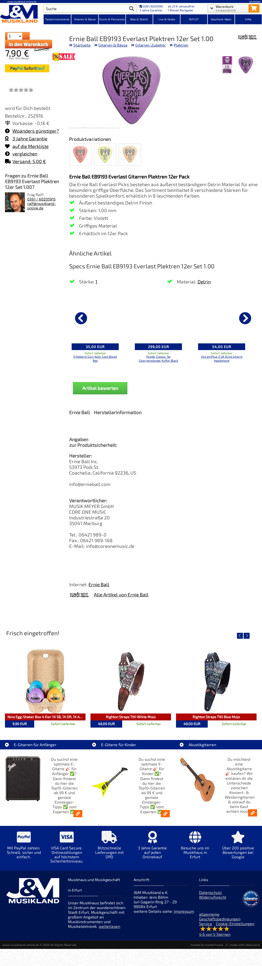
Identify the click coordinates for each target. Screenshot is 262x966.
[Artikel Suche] (85, 8)
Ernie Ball (98, 584)
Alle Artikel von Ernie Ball (121, 594)
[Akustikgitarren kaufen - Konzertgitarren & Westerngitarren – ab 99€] (252, 812)
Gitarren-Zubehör (150, 45)
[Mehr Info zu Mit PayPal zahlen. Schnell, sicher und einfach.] (24, 848)
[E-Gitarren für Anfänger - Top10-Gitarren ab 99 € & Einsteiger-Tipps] (77, 813)
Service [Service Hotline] (205, 923)
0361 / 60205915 (41, 199)
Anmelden (255, 1)
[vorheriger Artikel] (81, 318)
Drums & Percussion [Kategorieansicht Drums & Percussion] (112, 19)
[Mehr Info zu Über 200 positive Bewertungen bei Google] (238, 848)
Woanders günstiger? (32, 131)
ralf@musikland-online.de (41, 205)
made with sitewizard (245, 944)
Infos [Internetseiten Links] (248, 19)
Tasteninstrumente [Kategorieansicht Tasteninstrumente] (57, 19)
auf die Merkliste (27, 146)
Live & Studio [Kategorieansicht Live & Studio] (166, 19)
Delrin (204, 281)
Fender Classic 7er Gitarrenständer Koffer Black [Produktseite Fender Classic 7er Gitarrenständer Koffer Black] (158, 358)
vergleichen (21, 153)
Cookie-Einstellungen (235, 923)
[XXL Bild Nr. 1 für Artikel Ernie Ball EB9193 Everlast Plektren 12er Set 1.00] (246, 65)
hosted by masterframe (207, 944)
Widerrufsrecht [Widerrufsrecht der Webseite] (212, 897)
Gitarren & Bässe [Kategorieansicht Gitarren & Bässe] (85, 19)
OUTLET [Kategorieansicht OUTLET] (194, 19)
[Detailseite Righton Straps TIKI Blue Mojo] (216, 681)
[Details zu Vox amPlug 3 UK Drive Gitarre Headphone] (221, 317)
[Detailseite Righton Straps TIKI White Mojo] (130, 681)
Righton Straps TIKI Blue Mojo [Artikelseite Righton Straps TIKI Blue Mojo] (216, 717)
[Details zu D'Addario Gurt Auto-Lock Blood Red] (95, 317)
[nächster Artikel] (245, 318)
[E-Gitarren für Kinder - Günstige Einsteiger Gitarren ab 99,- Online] (165, 813)
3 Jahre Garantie (26, 138)
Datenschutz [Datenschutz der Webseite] (210, 892)
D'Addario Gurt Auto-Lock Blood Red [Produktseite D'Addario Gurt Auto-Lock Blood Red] (95, 358)
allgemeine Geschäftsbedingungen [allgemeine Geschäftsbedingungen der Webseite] (219, 916)
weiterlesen (109, 926)
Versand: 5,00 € (25, 161)
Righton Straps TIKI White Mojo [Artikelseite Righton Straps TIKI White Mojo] (131, 717)
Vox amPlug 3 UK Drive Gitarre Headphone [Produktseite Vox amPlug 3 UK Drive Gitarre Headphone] (221, 358)
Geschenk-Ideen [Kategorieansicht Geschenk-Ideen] (221, 19)
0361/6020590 (151, 6)
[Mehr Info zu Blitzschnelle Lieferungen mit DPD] (110, 848)
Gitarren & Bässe (112, 45)
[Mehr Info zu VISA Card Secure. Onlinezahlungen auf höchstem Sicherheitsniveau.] (67, 850)
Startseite (81, 45)
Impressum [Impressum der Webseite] (184, 911)
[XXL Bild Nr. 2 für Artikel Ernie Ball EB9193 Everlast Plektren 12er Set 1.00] (227, 65)
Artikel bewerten (100, 388)
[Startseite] (22, 14)
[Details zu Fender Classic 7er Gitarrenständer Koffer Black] (158, 317)
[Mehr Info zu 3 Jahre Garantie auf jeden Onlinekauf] (152, 848)
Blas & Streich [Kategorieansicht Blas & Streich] (139, 19)
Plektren (181, 45)
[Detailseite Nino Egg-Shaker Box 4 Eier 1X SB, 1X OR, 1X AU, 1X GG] (45, 681)
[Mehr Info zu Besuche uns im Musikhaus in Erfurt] (195, 848)
